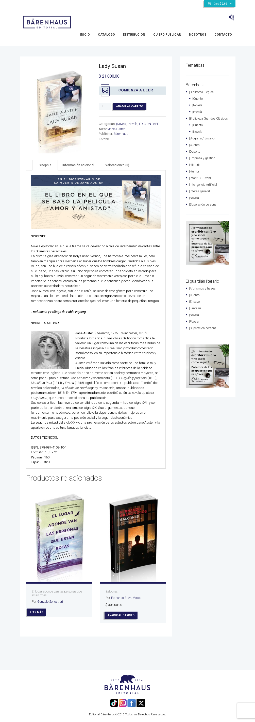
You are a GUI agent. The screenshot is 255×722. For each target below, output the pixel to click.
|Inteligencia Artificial (204, 189)
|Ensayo (194, 306)
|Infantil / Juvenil (200, 183)
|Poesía (197, 112)
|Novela (121, 124)
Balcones (112, 592)
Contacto (223, 34)
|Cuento (197, 98)
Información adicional (80, 165)
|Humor (194, 176)
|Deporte (195, 156)
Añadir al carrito (130, 106)
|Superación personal (204, 209)
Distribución (134, 34)
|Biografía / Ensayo (202, 143)
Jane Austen (117, 129)
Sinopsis (45, 165)
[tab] (45, 165)
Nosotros (197, 34)
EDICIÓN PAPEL (151, 124)
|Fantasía (196, 313)
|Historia (195, 169)
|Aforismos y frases (203, 293)
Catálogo (106, 34)
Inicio (85, 34)
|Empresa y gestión (202, 163)
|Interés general (200, 196)
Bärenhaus (122, 134)
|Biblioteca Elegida (202, 92)
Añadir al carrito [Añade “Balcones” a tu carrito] (122, 615)
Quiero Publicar (167, 34)
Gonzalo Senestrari (51, 602)
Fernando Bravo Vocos (127, 598)
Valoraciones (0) (119, 165)
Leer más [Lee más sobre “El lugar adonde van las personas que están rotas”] (37, 612)
